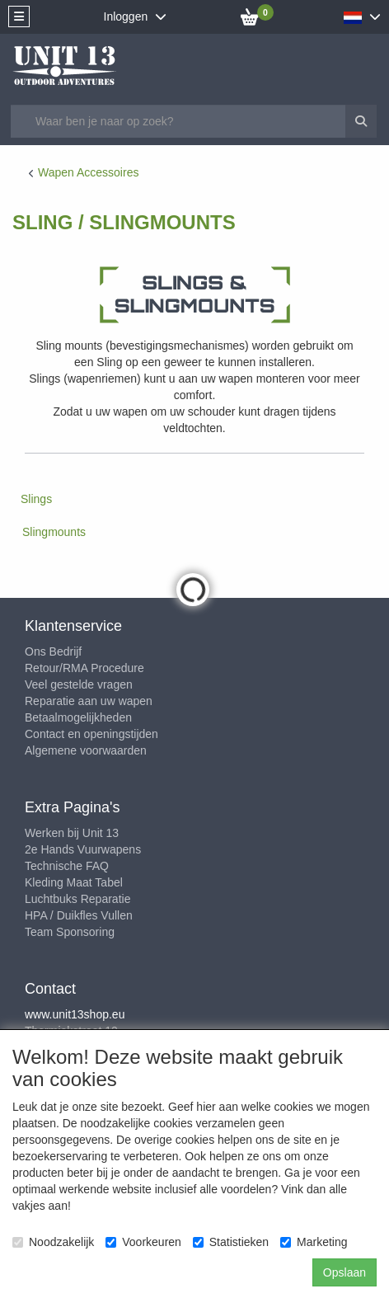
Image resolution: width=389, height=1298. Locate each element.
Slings (36, 499)
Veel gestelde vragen (79, 684)
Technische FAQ (67, 865)
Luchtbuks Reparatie (77, 898)
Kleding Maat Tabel (74, 882)
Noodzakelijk (53, 1242)
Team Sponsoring (70, 931)
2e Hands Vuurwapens (83, 849)
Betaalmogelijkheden (78, 717)
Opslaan (344, 1272)
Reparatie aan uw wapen (88, 701)
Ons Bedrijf (53, 651)
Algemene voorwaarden (86, 750)
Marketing (313, 1242)
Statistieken (231, 1242)
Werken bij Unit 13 (72, 832)
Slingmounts (54, 531)
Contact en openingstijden (91, 734)
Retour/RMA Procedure (84, 668)
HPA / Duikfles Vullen (79, 915)
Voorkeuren (143, 1242)
